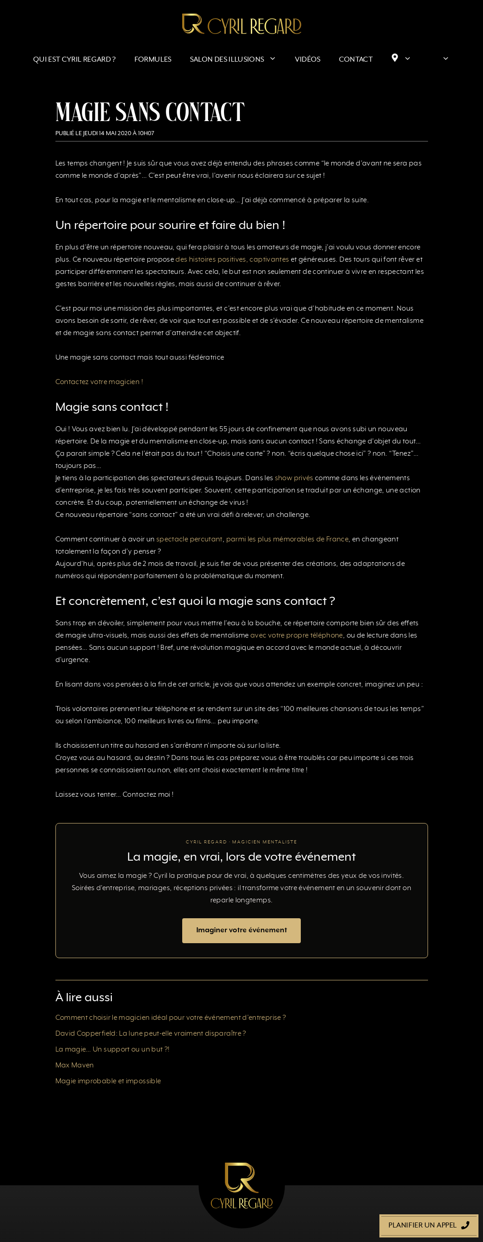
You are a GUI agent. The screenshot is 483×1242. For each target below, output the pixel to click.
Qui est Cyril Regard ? (74, 60)
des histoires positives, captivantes (232, 260)
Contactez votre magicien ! (99, 382)
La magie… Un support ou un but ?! (112, 1050)
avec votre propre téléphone (296, 636)
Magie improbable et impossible (108, 1081)
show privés (294, 478)
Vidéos (307, 60)
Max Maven (74, 1066)
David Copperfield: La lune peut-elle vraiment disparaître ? (150, 1034)
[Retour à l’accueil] (241, 23)
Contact (356, 60)
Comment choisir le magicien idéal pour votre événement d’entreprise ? (170, 1018)
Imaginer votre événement (241, 930)
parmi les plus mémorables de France (287, 540)
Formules (153, 60)
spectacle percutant (189, 540)
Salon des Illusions (238, 59)
